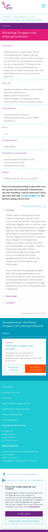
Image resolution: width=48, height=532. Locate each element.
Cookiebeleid (9, 420)
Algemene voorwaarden (16, 409)
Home (6, 17)
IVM (16, 6)
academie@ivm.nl (30, 196)
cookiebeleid (33, 507)
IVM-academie (20, 17)
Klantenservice (10, 392)
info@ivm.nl (7, 431)
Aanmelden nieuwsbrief (16, 403)
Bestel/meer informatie (13, 368)
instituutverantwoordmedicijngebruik (22, 474)
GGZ (33, 17)
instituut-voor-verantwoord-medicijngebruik (25, 480)
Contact (6, 398)
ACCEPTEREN (24, 514)
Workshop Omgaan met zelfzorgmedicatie (22, 20)
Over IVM (7, 387)
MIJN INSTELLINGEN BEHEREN (24, 521)
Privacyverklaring (12, 414)
